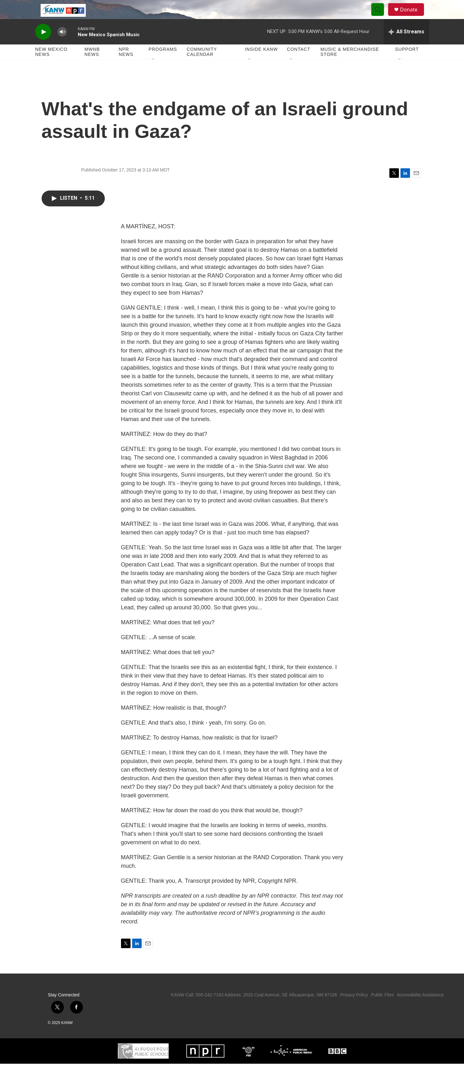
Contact (298, 63)
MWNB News (92, 66)
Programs (163, 63)
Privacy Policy (354, 1009)
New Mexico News (51, 66)
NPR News (126, 66)
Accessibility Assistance (420, 1009)
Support (407, 63)
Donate (413, 16)
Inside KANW (261, 63)
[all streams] (406, 46)
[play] (43, 46)
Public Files (382, 1009)
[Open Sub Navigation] (153, 73)
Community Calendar (202, 66)
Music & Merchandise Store (349, 66)
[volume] (62, 46)
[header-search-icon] (380, 16)
